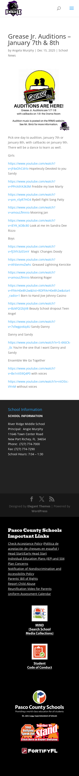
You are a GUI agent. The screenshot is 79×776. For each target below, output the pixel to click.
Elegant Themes (38, 506)
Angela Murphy (23, 50)
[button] (71, 11)
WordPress (39, 511)
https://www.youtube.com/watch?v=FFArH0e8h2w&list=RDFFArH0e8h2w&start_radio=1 (39, 290)
